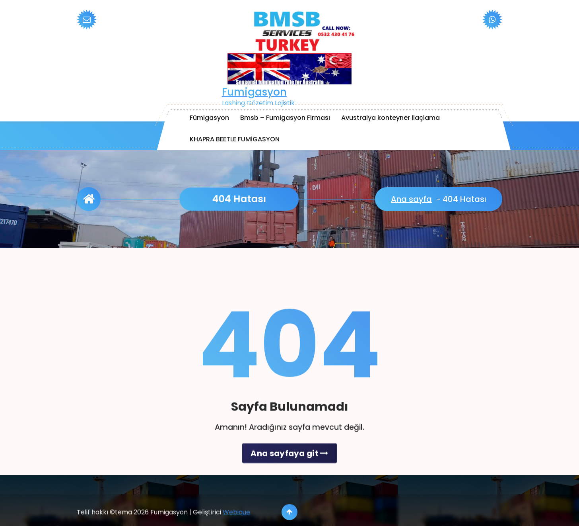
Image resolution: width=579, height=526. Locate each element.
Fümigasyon (209, 117)
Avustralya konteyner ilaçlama (390, 117)
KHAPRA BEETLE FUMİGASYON (235, 139)
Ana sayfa (411, 199)
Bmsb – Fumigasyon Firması (285, 117)
